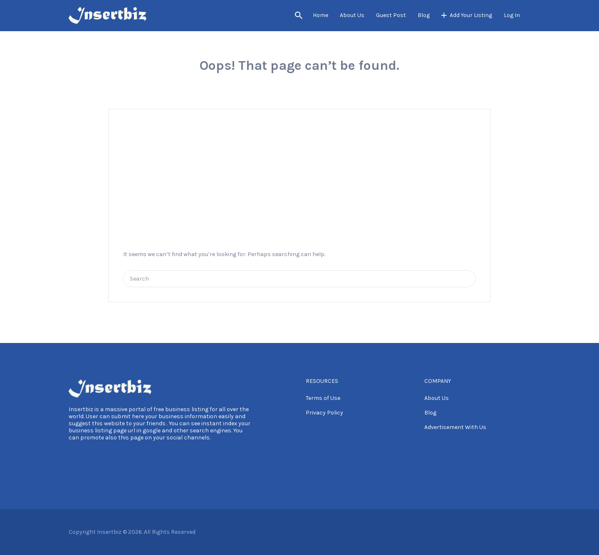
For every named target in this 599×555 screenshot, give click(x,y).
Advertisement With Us (455, 427)
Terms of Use (323, 398)
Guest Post (391, 15)
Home (320, 15)
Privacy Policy (324, 412)
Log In (512, 15)
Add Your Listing (471, 15)
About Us (352, 15)
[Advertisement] (299, 171)
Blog (424, 15)
